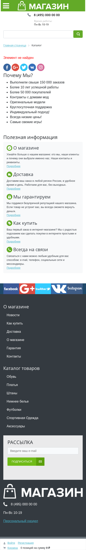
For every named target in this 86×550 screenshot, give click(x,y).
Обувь (11, 376)
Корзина (12, 547)
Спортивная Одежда (22, 418)
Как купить (15, 323)
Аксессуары (16, 426)
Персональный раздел (20, 521)
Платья (12, 385)
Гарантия (14, 348)
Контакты (14, 356)
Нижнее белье (18, 401)
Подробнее (13, 166)
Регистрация (26, 542)
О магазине (15, 340)
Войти (11, 542)
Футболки (14, 409)
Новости (13, 315)
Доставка (14, 331)
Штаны (12, 393)
